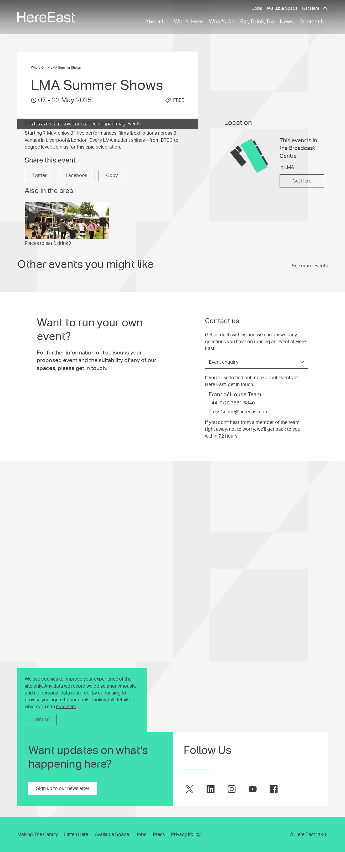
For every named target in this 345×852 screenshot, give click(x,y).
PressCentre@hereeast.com (239, 608)
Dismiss (40, 719)
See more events (310, 387)
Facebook (76, 297)
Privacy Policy (185, 834)
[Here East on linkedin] (211, 789)
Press (159, 834)
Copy (112, 297)
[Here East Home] (46, 17)
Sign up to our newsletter (63, 788)
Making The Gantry (37, 834)
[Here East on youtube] (253, 789)
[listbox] (256, 558)
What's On (38, 67)
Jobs (257, 8)
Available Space (281, 8)
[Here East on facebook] (274, 789)
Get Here (310, 8)
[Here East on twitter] (189, 789)
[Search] (325, 9)
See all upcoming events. (115, 124)
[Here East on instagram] (232, 789)
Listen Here (76, 834)
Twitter (39, 297)
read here (66, 706)
